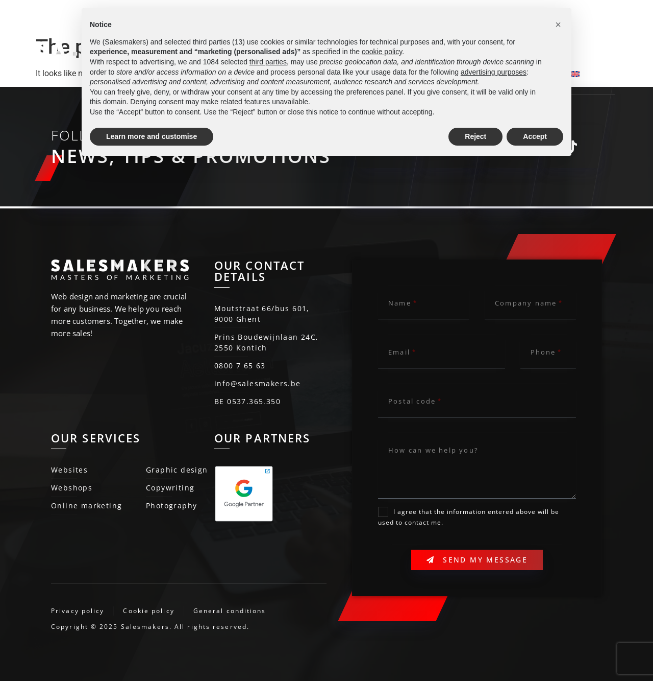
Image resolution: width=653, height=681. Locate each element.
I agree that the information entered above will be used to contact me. (468, 517)
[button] (558, 24)
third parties (268, 62)
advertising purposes (493, 72)
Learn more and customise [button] (151, 136)
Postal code (412, 401)
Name (399, 303)
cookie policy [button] (382, 52)
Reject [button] (475, 136)
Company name (526, 303)
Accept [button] (535, 136)
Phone (543, 352)
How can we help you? (433, 450)
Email (399, 352)
